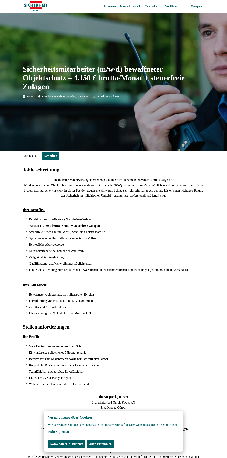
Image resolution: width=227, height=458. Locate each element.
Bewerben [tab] (53, 156)
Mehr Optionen (60, 432)
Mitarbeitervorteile (126, 6)
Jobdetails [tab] (31, 156)
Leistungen (104, 6)
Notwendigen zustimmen (68, 444)
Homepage (195, 6)
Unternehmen (150, 6)
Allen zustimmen (104, 444)
